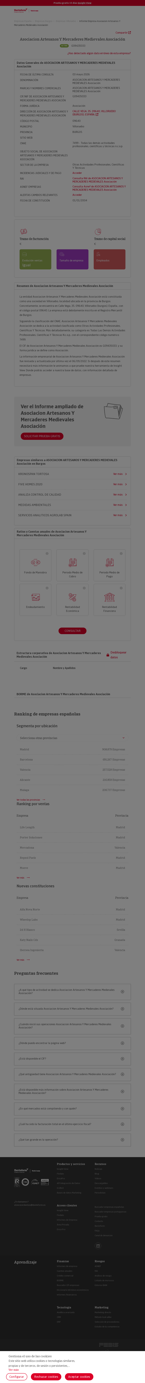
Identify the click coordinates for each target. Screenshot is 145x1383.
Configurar (16, 1377)
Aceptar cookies (79, 1377)
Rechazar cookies (46, 1377)
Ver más (14, 1370)
